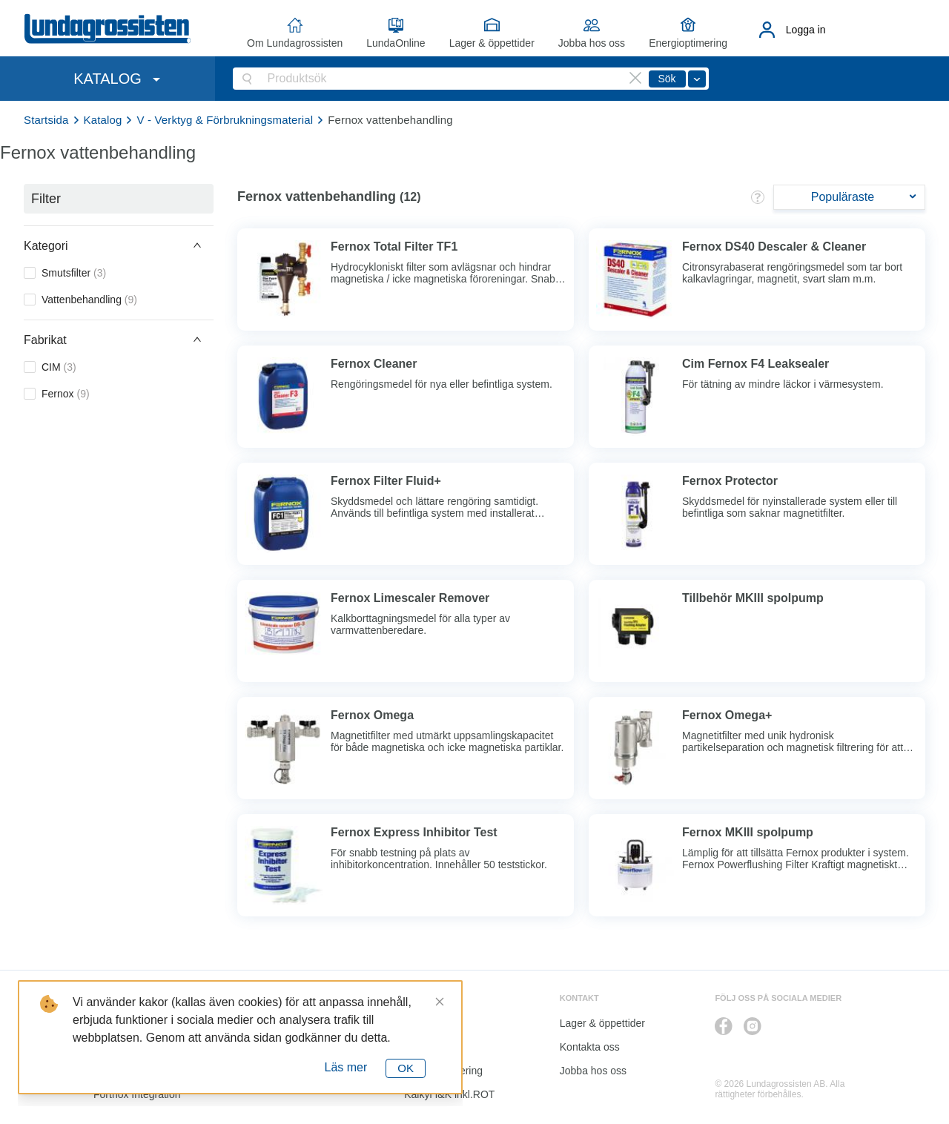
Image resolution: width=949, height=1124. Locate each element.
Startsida (46, 119)
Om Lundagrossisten (295, 43)
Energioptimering (688, 43)
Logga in (806, 30)
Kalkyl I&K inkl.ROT (449, 1094)
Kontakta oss (590, 1047)
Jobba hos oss (591, 43)
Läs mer (346, 1067)
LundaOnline (395, 43)
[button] (119, 245)
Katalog (103, 119)
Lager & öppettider (492, 43)
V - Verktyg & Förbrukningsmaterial (224, 119)
